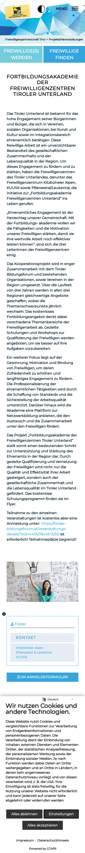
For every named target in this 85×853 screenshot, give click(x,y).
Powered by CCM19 (42, 848)
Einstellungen (61, 814)
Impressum (25, 840)
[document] (42, 755)
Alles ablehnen (24, 814)
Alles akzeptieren (42, 825)
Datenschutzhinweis (53, 840)
